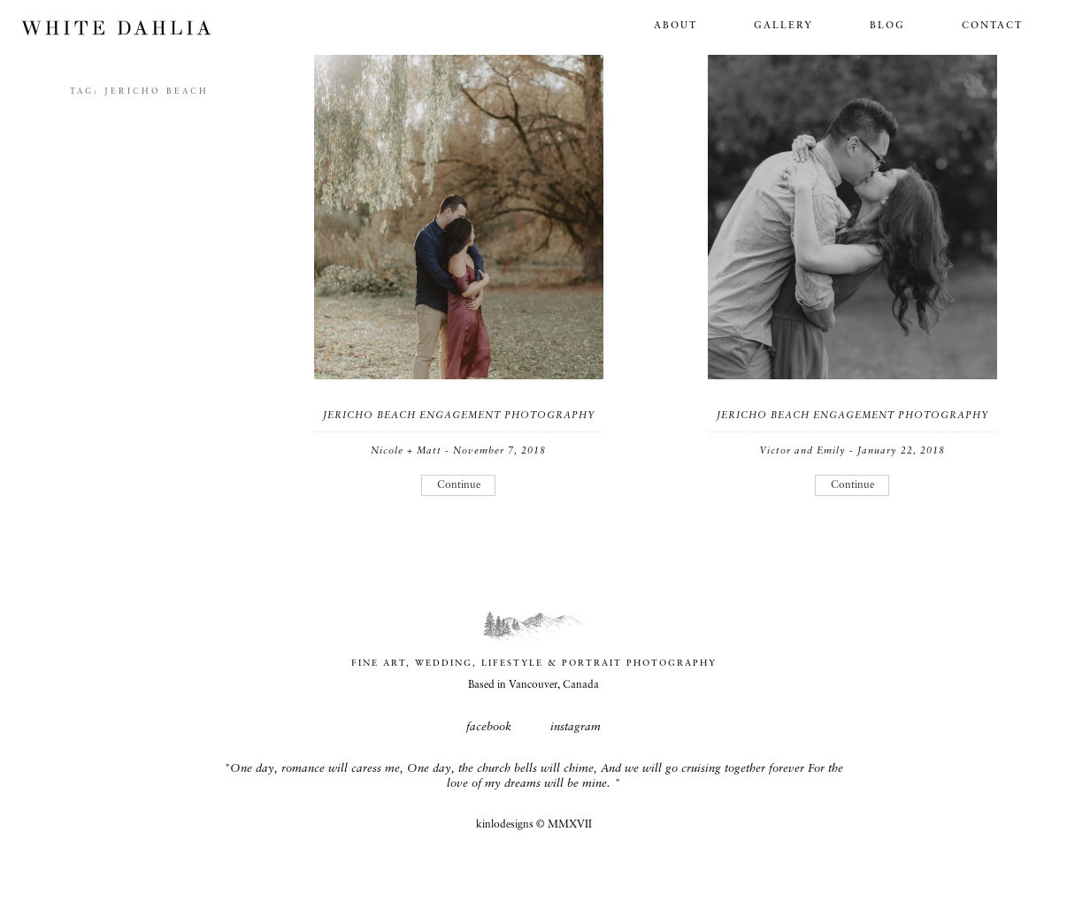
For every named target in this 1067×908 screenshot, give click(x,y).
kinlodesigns (505, 825)
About (675, 26)
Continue (458, 485)
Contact (992, 26)
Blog (887, 26)
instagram (575, 727)
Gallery (783, 26)
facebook (488, 727)
